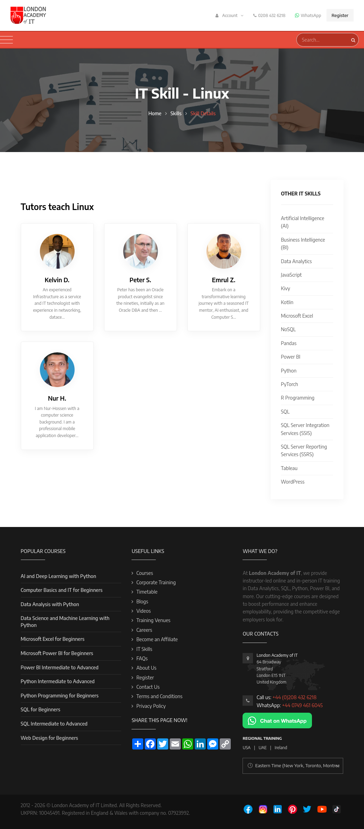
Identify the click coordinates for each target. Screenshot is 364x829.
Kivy (285, 288)
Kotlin (287, 302)
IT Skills (144, 649)
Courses (144, 573)
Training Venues (153, 620)
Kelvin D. (57, 280)
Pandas (289, 343)
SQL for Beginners (40, 709)
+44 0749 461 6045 (302, 705)
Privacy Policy (151, 706)
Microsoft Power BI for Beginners (57, 653)
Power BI (290, 357)
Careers (144, 630)
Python (289, 371)
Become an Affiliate (157, 639)
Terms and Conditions (159, 696)
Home (154, 113)
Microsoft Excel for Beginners (53, 639)
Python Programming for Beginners (60, 695)
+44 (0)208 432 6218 (294, 697)
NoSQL (288, 329)
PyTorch (289, 384)
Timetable (147, 592)
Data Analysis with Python (50, 604)
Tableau (289, 468)
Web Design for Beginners (49, 738)
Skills (175, 113)
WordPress (293, 482)
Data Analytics (296, 261)
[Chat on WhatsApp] (277, 720)
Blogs (142, 601)
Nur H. (57, 398)
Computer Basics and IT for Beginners (62, 590)
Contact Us (148, 687)
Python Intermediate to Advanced (58, 681)
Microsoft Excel (297, 316)
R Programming (298, 398)
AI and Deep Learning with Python (58, 576)
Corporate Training (156, 582)
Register (340, 15)
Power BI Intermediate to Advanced (60, 667)
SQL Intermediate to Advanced (54, 724)
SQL (285, 411)
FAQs (142, 658)
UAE (262, 747)
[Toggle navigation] (6, 40)
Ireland (281, 747)
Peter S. (140, 280)
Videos (143, 611)
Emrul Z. (224, 280)
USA (247, 747)
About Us (146, 668)
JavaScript (291, 275)
